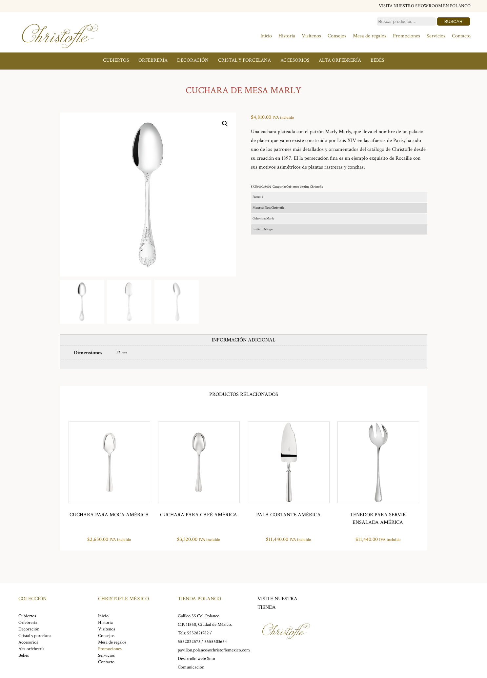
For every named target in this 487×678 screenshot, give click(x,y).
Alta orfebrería (340, 60)
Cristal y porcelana (244, 60)
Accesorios (294, 60)
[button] (225, 124)
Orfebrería (153, 60)
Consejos (337, 35)
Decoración (193, 60)
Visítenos (311, 35)
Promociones (406, 35)
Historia (286, 35)
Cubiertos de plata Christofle (304, 187)
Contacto (461, 35)
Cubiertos (116, 60)
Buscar (453, 21)
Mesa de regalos (369, 35)
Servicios (436, 35)
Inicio (266, 35)
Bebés (377, 60)
